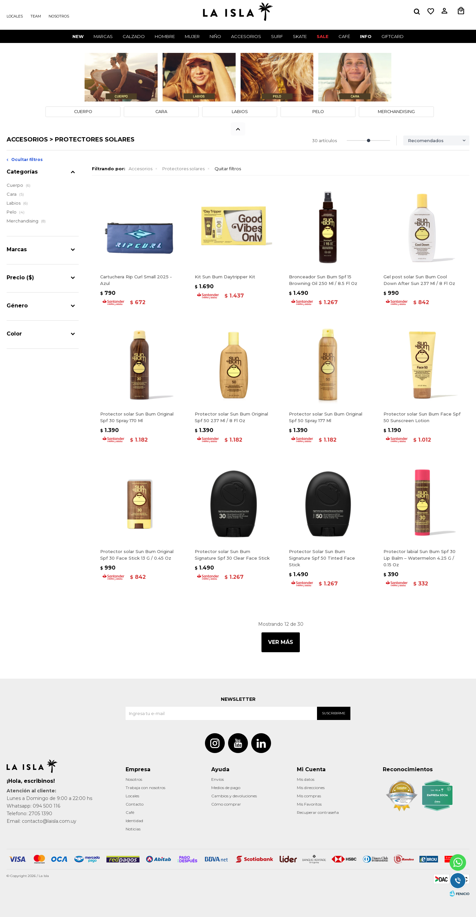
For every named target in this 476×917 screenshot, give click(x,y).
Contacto (134, 804)
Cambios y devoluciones (234, 795)
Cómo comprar (226, 804)
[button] (417, 12)
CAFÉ (344, 36)
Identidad (134, 820)
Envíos (217, 779)
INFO (366, 36)
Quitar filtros (228, 168)
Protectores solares (183, 168)
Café (130, 812)
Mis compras (309, 795)
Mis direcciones (311, 787)
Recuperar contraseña (318, 812)
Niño (215, 36)
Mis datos (305, 779)
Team (35, 16)
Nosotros (59, 16)
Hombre (165, 36)
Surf (277, 36)
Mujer (192, 36)
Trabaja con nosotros (145, 787)
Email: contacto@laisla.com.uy (41, 821)
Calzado (134, 36)
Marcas (103, 36)
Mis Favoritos (309, 804)
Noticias (133, 828)
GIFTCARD (392, 36)
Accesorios (246, 36)
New (78, 36)
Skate (300, 36)
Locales (15, 16)
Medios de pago (225, 787)
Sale (323, 36)
